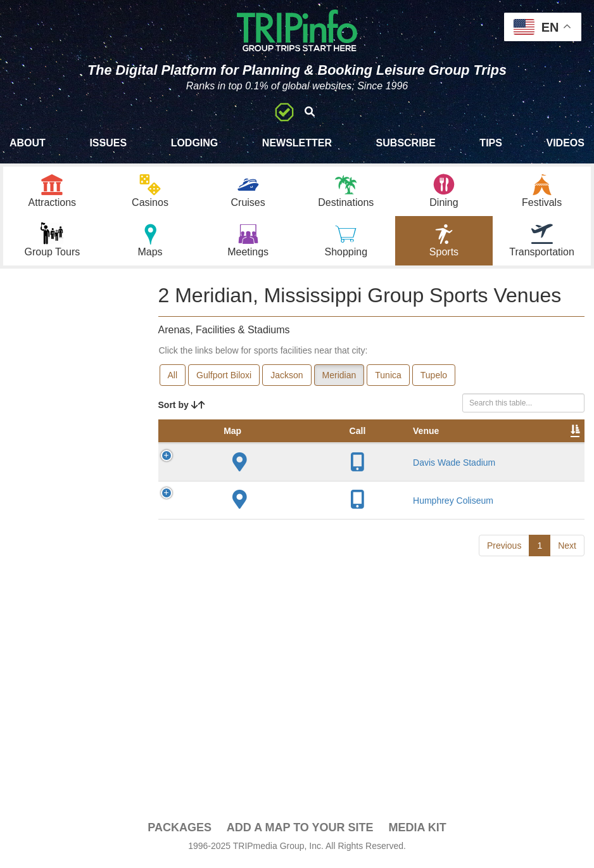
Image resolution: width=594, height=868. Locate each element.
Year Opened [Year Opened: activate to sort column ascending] (360, 440)
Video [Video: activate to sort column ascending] (553, 447)
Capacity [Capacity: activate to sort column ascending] (422, 447)
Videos (565, 142)
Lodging (194, 142)
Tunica (388, 378)
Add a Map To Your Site (300, 831)
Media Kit (417, 831)
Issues (108, 142)
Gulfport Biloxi (223, 378)
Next (567, 621)
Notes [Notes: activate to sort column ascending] (477, 447)
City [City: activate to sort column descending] (306, 447)
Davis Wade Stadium (257, 490)
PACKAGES (180, 831)
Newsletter (297, 142)
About (27, 142)
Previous (504, 621)
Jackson (286, 378)
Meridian (339, 378)
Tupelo (433, 378)
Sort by (181, 408)
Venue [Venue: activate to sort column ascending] (254, 447)
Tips (490, 142)
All (173, 378)
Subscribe (406, 142)
